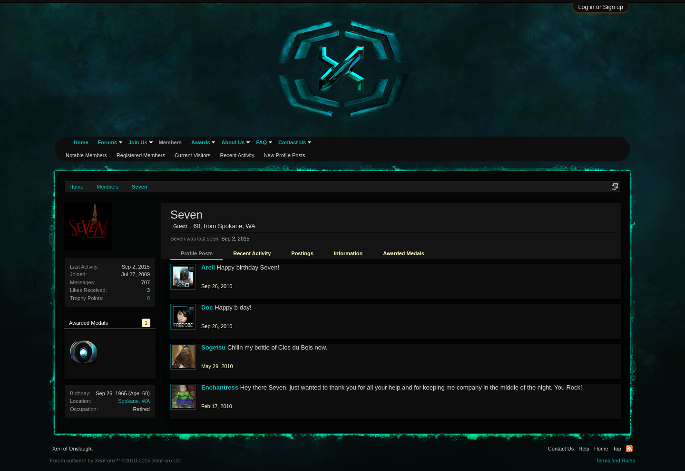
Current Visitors (193, 155)
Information (348, 253)
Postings (302, 253)
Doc (207, 307)
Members (170, 142)
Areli (208, 267)
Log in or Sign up (600, 7)
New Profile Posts (284, 155)
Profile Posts (197, 253)
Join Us (137, 142)
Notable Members (86, 155)
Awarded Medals (403, 253)
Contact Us (292, 142)
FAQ (261, 142)
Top (617, 448)
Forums (107, 142)
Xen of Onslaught (72, 448)
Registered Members (141, 155)
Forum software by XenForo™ (116, 460)
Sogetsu (213, 347)
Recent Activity (252, 253)
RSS (629, 448)
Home (81, 142)
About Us (233, 142)
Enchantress (219, 387)
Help (583, 448)
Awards (200, 142)
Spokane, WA (134, 401)
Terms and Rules (615, 460)
